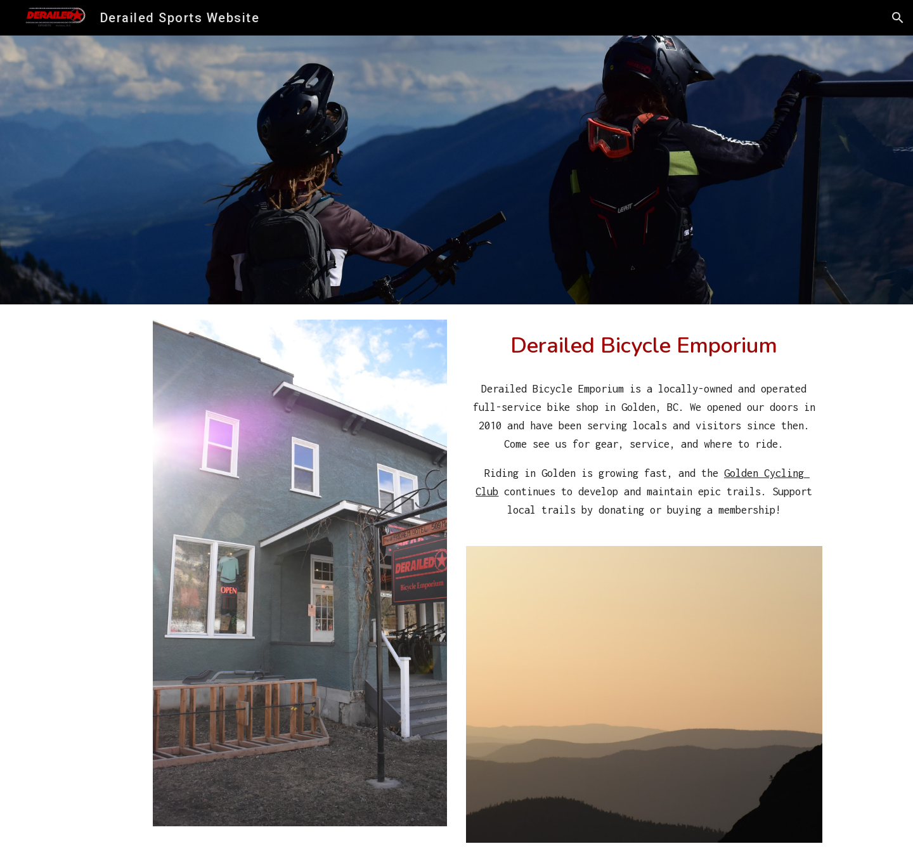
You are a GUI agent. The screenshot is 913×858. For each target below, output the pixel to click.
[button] (898, 18)
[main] (644, 345)
